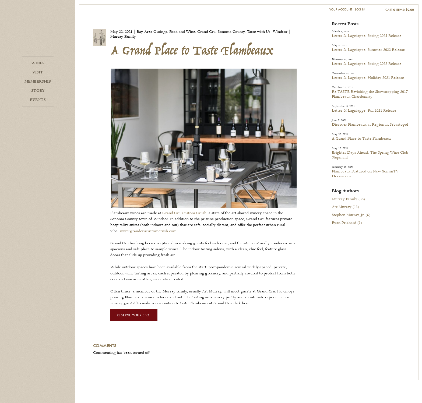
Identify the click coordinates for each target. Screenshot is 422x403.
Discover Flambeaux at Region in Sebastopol (370, 124)
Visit (37, 72)
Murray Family (348, 199)
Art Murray (345, 206)
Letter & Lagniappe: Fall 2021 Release (364, 110)
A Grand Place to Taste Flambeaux (361, 138)
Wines (37, 63)
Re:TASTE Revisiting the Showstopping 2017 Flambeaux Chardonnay (370, 94)
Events (38, 99)
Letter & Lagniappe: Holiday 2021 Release (368, 77)
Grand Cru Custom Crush (184, 213)
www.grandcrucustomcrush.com (148, 231)
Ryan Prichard (347, 222)
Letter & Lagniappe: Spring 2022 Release (366, 63)
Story (37, 90)
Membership (37, 81)
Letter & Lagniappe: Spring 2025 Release (366, 35)
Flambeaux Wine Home (38, 35)
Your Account (340, 9)
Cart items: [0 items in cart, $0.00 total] (399, 10)
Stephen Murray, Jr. (351, 215)
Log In (360, 9)
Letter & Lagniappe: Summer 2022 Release (368, 49)
